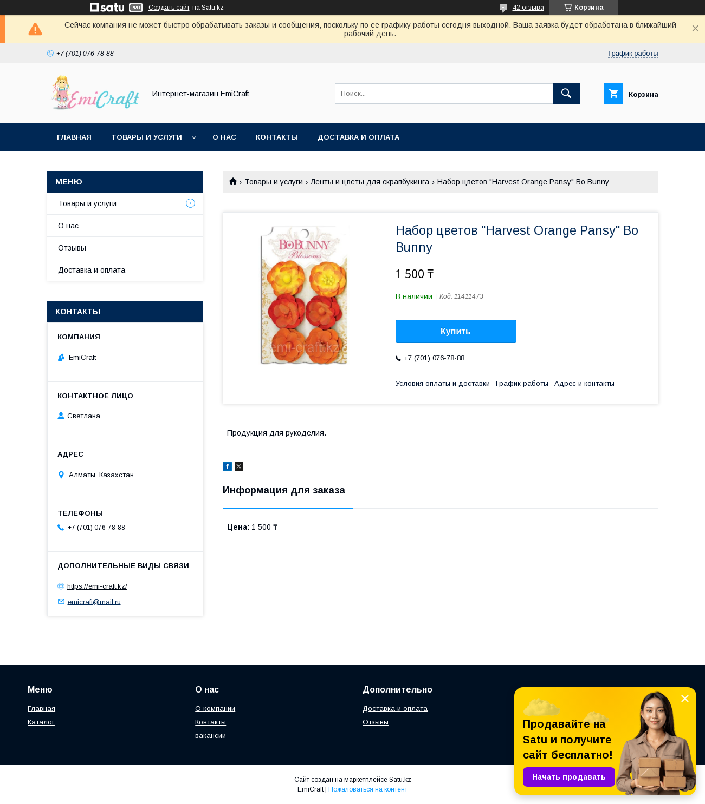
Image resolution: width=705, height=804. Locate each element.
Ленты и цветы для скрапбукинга (370, 181)
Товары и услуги (146, 137)
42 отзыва (528, 7)
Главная (74, 137)
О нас (224, 137)
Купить (456, 331)
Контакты (277, 137)
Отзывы (72, 247)
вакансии (210, 735)
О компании (215, 708)
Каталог (41, 722)
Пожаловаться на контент (368, 789)
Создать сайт (169, 7)
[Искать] (566, 93)
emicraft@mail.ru (94, 601)
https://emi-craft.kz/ (97, 586)
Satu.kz (400, 779)
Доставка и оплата (358, 137)
